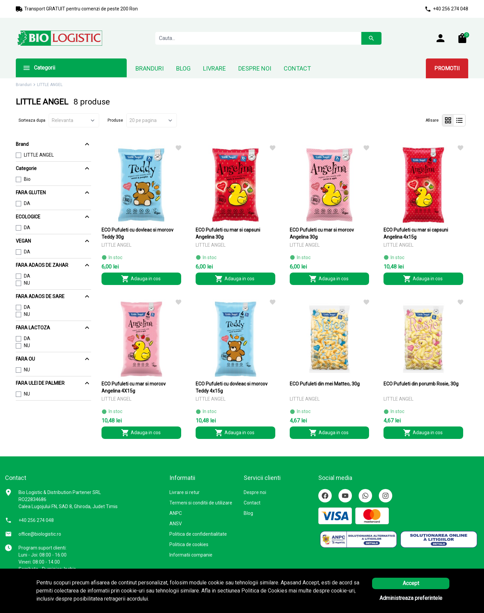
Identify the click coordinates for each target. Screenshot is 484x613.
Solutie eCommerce (420, 601)
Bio (27, 179)
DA (27, 203)
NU (27, 283)
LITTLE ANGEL (39, 155)
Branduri (24, 84)
